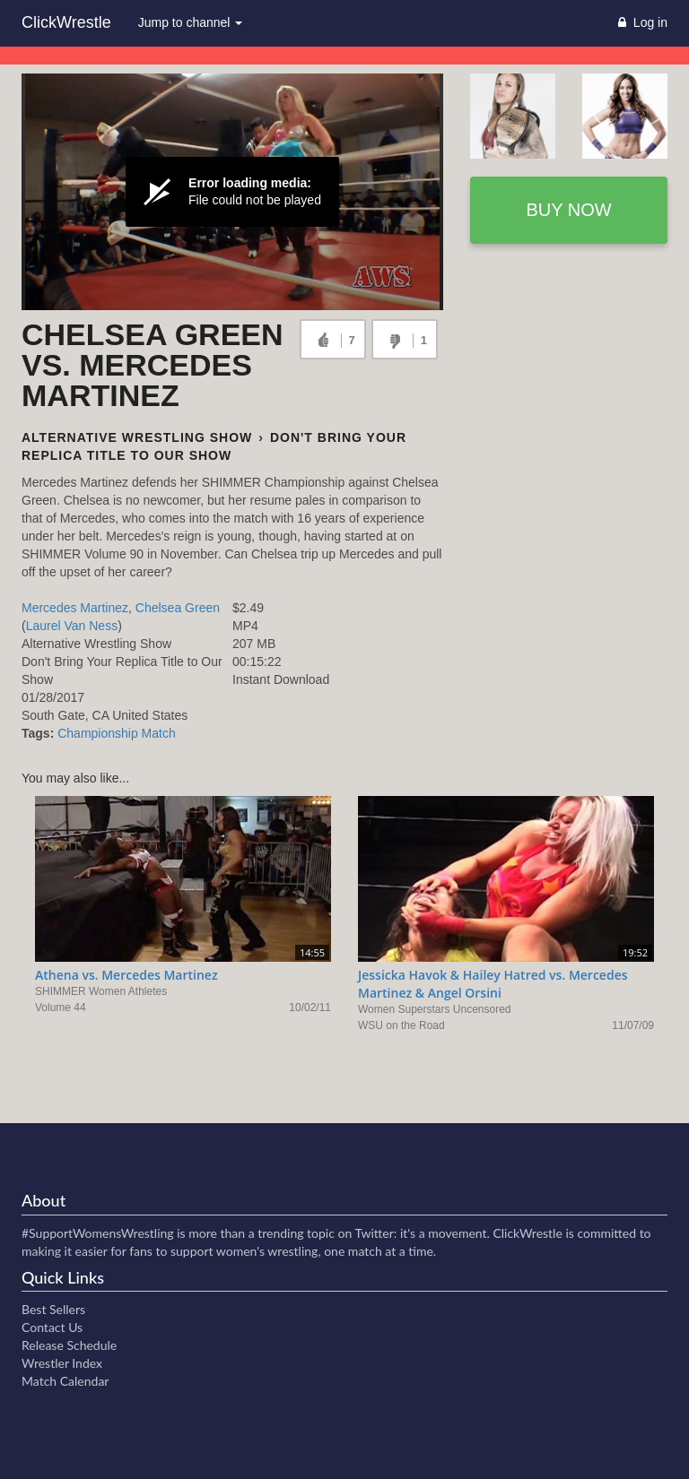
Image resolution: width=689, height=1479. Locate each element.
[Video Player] (232, 192)
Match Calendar (65, 1380)
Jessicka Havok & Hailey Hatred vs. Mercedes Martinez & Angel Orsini (493, 983)
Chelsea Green (177, 608)
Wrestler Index (62, 1363)
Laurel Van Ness (72, 625)
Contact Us (52, 1327)
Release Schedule (69, 1345)
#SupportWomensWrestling (98, 1233)
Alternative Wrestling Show (137, 437)
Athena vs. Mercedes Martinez (126, 974)
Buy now (568, 210)
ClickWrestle (66, 22)
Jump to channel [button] (190, 22)
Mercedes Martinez (75, 608)
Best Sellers (53, 1309)
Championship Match (116, 733)
